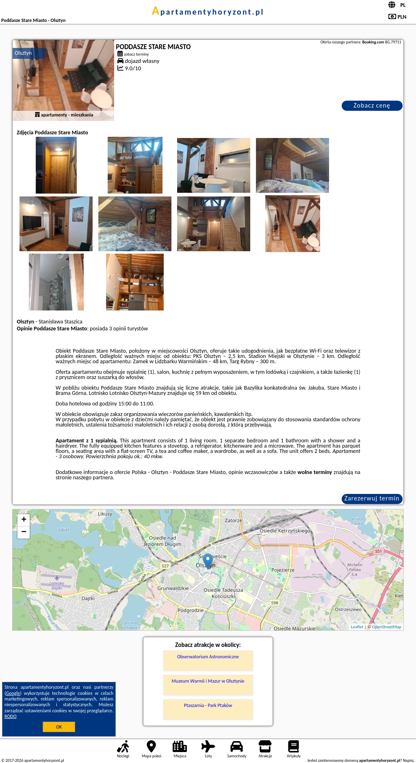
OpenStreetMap (386, 626)
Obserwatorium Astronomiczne (208, 657)
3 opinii (117, 328)
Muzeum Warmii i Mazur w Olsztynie (208, 681)
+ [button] (23, 520)
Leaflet (357, 626)
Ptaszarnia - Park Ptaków (208, 705)
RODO (10, 716)
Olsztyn (23, 53)
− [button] (23, 532)
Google (13, 693)
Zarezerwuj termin (372, 498)
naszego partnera (93, 477)
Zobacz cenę (371, 105)
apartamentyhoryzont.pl (208, 12)
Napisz (408, 760)
